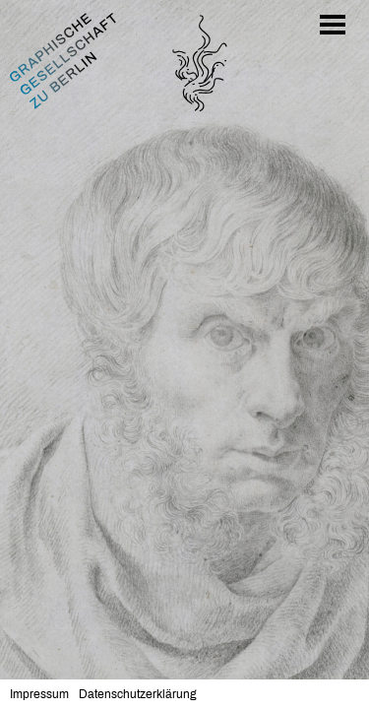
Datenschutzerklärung (138, 694)
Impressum (39, 694)
